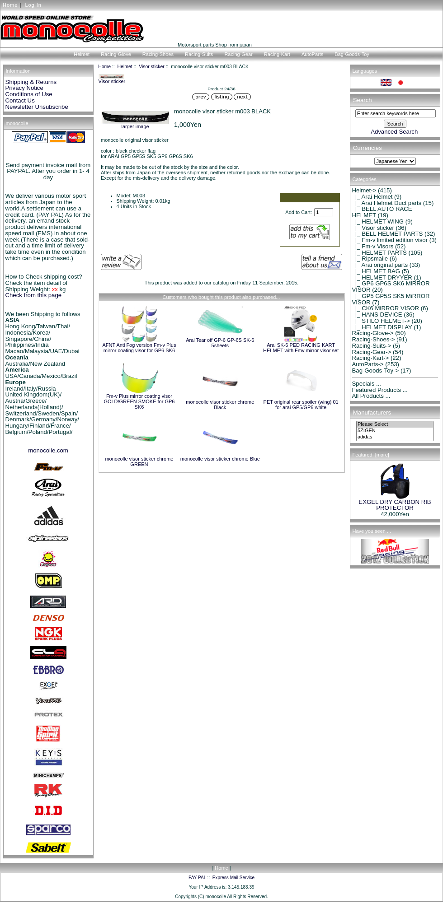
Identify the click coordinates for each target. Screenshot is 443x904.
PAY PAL (197, 877)
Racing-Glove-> (373, 333)
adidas (395, 437)
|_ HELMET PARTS (379, 252)
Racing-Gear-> (371, 352)
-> (364, 190)
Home (10, 5)
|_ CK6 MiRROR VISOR (385, 308)
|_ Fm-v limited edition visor (390, 240)
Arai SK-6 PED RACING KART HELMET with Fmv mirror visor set (301, 347)
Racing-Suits (199, 54)
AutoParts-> (368, 364)
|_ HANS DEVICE (377, 314)
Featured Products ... (380, 390)
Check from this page (33, 295)
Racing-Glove (116, 54)
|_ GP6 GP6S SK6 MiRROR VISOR (391, 286)
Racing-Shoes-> (373, 339)
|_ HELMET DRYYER (382, 277)
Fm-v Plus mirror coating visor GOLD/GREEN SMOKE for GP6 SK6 (139, 401)
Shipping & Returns (31, 82)
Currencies (367, 148)
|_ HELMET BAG (376, 271)
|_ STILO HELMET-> (381, 320)
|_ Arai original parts (380, 264)
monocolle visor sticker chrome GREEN (139, 461)
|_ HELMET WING (378, 221)
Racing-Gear (238, 54)
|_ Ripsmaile (370, 258)
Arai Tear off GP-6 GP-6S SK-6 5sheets (220, 342)
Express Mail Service (233, 877)
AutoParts (312, 54)
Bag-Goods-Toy (352, 54)
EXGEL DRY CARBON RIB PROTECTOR (394, 503)
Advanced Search (394, 131)
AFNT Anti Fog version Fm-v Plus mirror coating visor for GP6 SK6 (139, 347)
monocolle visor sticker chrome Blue (220, 458)
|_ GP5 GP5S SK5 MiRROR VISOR (391, 299)
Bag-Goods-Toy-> (375, 370)
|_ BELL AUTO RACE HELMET (382, 212)
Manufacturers (372, 412)
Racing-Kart (277, 54)
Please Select (395, 424)
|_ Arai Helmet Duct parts (387, 203)
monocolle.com (48, 450)
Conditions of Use (28, 94)
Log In (33, 5)
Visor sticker (152, 66)
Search (362, 100)
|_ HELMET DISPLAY (382, 327)
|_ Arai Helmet (372, 196)
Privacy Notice (24, 87)
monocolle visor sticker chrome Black (220, 404)
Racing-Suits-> (371, 345)
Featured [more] (371, 454)
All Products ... (371, 395)
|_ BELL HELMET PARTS (387, 233)
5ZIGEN (395, 431)
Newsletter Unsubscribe (36, 106)
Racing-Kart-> (370, 357)
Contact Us (20, 100)
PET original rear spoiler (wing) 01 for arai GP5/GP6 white (301, 404)
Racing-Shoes (158, 54)
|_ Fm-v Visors (373, 246)
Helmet (125, 66)
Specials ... (367, 383)
